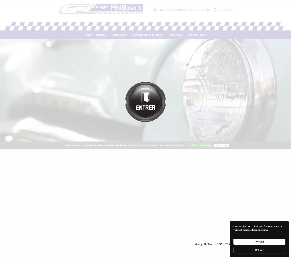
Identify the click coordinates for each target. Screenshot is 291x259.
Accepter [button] (259, 241)
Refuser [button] (259, 250)
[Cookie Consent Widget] (259, 239)
